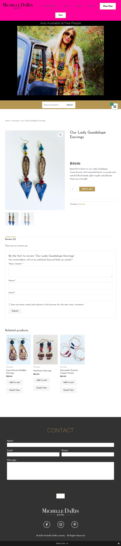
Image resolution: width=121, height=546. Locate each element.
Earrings (15, 121)
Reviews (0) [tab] (10, 239)
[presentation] (26, 486)
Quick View (14, 390)
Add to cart (87, 189)
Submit (60, 496)
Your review (16, 264)
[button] (60, 134)
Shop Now (108, 6)
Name (12, 281)
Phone (65, 450)
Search (70, 105)
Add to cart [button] (14, 382)
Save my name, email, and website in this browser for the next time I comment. (47, 305)
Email (12, 293)
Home (7, 121)
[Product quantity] (73, 189)
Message (12, 459)
